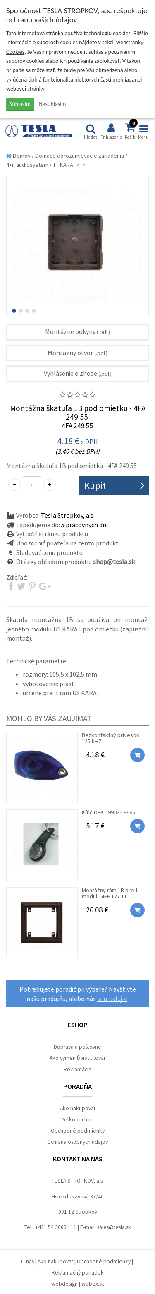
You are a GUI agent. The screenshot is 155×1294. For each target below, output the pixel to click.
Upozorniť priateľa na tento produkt (67, 543)
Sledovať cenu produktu (49, 552)
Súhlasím (20, 104)
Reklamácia (77, 1069)
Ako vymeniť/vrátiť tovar (77, 1057)
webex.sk (92, 1283)
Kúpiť (95, 485)
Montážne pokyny (77, 331)
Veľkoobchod (77, 1119)
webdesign (64, 1283)
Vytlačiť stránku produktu (52, 534)
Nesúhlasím (52, 104)
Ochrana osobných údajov (77, 1141)
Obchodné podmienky (78, 1130)
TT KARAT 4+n (69, 164)
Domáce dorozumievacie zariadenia (79, 155)
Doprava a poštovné (77, 1046)
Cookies (15, 51)
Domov (18, 155)
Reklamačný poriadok (78, 1272)
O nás (27, 1261)
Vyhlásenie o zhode (78, 373)
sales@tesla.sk (114, 1227)
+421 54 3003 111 (55, 1227)
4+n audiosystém (27, 164)
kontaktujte (112, 998)
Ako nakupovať (77, 1108)
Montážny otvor (77, 352)
